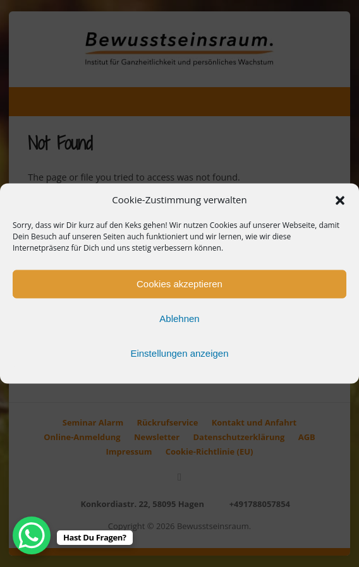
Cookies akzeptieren (179, 283)
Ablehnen (179, 318)
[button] (340, 200)
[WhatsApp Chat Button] (32, 535)
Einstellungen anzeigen (179, 353)
